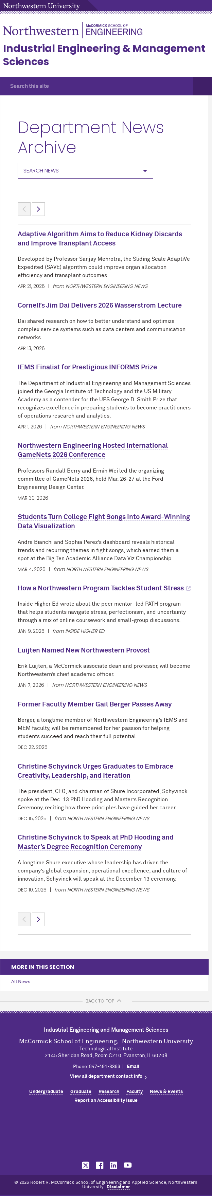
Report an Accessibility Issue (106, 1100)
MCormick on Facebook (99, 1165)
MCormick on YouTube (128, 1165)
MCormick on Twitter (84, 1165)
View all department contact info (106, 1076)
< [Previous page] (24, 209)
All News (20, 981)
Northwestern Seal (106, 1130)
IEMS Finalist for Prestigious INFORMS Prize (87, 367)
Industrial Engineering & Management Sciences (104, 55)
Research (109, 1091)
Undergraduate (46, 1091)
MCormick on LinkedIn (113, 1165)
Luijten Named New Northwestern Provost (84, 650)
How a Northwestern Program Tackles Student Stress (101, 588)
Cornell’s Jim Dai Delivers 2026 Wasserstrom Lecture (100, 305)
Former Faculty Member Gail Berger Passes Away (95, 704)
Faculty (134, 1091)
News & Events (166, 1091)
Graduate (80, 1091)
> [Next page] (38, 209)
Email (133, 1066)
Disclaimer (118, 1187)
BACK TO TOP (100, 1001)
